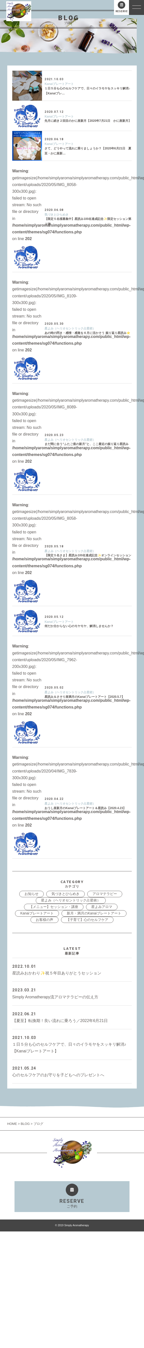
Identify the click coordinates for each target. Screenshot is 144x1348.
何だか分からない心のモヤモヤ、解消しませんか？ (79, 626)
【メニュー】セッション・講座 (53, 907)
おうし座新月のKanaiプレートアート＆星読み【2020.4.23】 (85, 808)
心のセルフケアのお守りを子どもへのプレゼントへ (72, 1071)
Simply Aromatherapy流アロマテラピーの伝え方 (72, 993)
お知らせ (31, 894)
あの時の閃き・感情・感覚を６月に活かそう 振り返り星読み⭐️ (87, 333)
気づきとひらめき (56, 214)
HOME (12, 1124)
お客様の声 (44, 920)
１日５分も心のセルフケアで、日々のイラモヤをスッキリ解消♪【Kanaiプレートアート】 (72, 1043)
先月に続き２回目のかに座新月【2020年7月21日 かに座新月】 (87, 121)
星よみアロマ (101, 907)
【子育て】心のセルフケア (87, 920)
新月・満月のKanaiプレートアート (94, 913)
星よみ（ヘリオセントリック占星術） (70, 328)
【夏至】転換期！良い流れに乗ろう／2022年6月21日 (72, 1017)
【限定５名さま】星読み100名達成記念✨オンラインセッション (87, 555)
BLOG (25, 1124)
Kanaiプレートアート (59, 84)
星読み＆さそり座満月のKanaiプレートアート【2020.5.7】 (84, 697)
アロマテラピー (104, 894)
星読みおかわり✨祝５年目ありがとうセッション (72, 969)
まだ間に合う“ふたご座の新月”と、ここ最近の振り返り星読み (86, 444)
